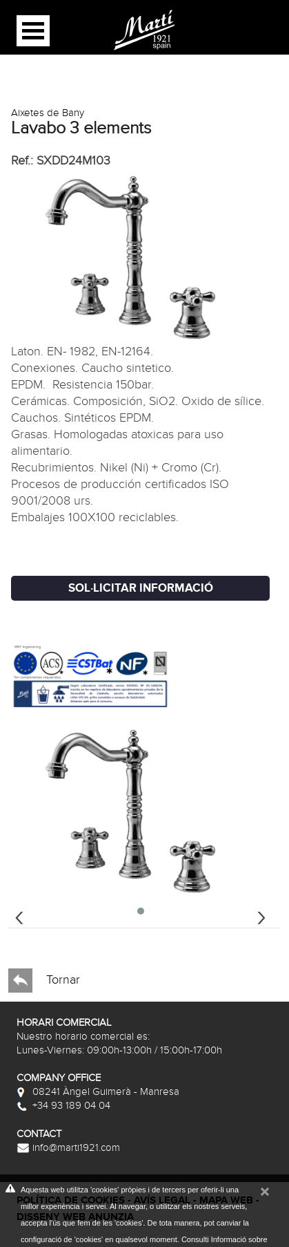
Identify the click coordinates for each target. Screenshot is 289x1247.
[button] (140, 911)
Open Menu (33, 30)
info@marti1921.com (68, 1147)
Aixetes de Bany (47, 112)
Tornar (44, 980)
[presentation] (19, 916)
